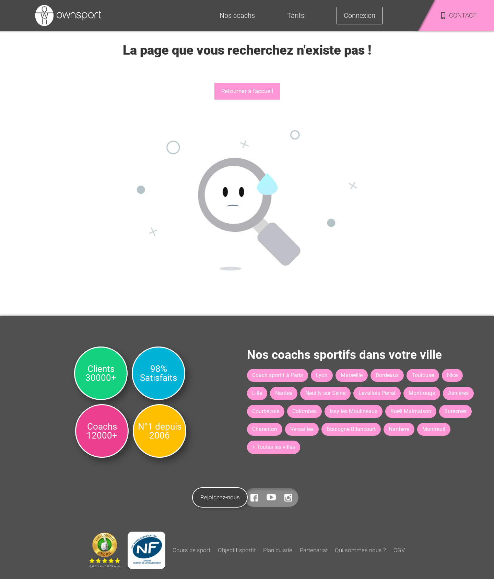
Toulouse (423, 375)
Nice (452, 375)
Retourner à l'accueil (247, 91)
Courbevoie (265, 411)
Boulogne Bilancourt (351, 429)
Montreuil (433, 429)
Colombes (304, 411)
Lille (257, 393)
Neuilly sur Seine (325, 393)
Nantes (283, 393)
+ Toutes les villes (273, 447)
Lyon (322, 375)
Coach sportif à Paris (277, 375)
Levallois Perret (377, 393)
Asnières (458, 393)
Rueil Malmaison (410, 411)
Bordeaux (387, 375)
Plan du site (277, 550)
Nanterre (399, 429)
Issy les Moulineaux (353, 411)
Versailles (302, 429)
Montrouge (422, 393)
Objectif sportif (237, 550)
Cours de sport (191, 550)
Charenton (264, 429)
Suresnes (455, 411)
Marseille (352, 375)
